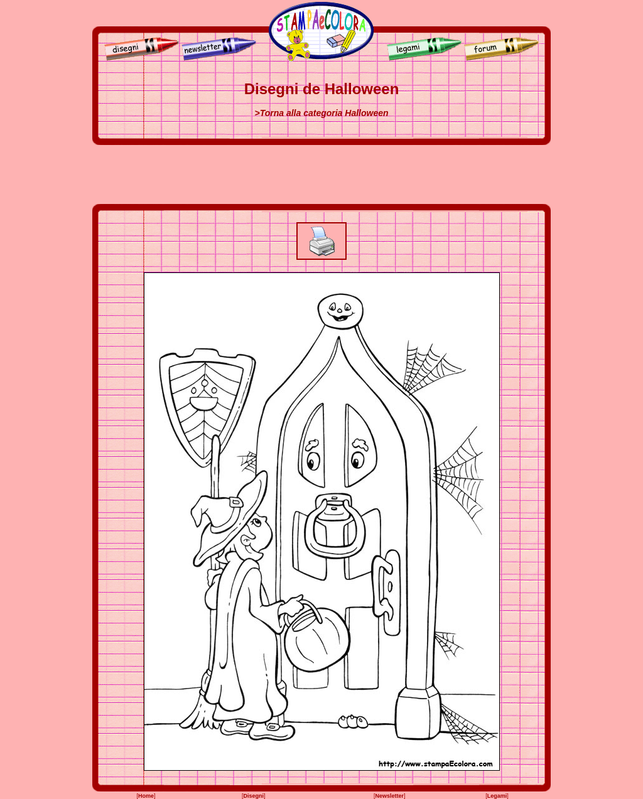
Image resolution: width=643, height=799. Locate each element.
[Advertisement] (321, 174)
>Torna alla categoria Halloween (321, 113)
